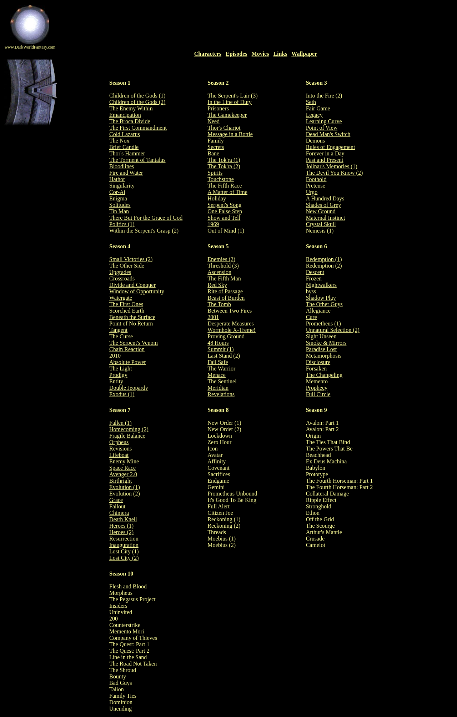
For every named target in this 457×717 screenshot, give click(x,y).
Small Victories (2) (130, 259)
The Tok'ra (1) (223, 160)
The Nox (119, 141)
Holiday (216, 198)
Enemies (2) (221, 259)
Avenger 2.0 (123, 474)
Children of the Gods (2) (137, 102)
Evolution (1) (124, 487)
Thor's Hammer (127, 153)
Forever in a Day (325, 153)
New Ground (321, 211)
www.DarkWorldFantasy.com (30, 47)
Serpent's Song (224, 205)
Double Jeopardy (128, 388)
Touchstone (220, 179)
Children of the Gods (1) (137, 96)
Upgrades (120, 272)
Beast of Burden (226, 298)
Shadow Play (321, 298)
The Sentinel (221, 381)
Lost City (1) (124, 551)
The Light (120, 368)
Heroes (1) (121, 526)
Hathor (117, 179)
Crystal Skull (321, 224)
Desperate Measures (230, 323)
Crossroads (122, 278)
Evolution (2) (124, 494)
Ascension (219, 272)
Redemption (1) (324, 259)
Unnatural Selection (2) (333, 330)
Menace (216, 375)
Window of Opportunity (136, 291)
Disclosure (318, 362)
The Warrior (221, 368)
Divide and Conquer (132, 285)
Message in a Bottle (230, 134)
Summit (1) (220, 349)
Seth (311, 102)
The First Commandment (138, 128)
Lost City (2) (124, 558)
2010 (115, 356)
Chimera (119, 513)
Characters (207, 54)
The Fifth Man (224, 278)
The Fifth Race (224, 186)
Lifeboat (119, 455)
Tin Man (119, 211)
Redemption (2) (324, 266)
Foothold (316, 179)
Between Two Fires (229, 311)
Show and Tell (223, 218)
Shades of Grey (323, 205)
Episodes (236, 54)
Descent (315, 272)
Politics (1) (122, 224)
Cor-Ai (117, 192)
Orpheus (119, 442)
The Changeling (324, 375)
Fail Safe (217, 362)
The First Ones (126, 304)
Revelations (221, 394)
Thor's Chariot (223, 128)
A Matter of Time (227, 192)
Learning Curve (324, 121)
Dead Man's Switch (328, 134)
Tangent (118, 330)
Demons (315, 141)
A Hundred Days (325, 198)
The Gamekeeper (227, 115)
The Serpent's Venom (133, 343)
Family (215, 141)
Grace (116, 500)
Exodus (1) (122, 394)
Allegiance (318, 311)
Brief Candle (124, 147)
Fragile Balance (127, 436)
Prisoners (218, 108)
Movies (260, 54)
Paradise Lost (321, 349)
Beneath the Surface (132, 317)
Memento (317, 381)
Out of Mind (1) (225, 231)
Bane (213, 153)
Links (280, 54)
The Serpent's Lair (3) (232, 96)
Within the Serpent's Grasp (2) (144, 231)
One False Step (224, 211)
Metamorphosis (324, 356)
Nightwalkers (321, 285)
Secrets (215, 147)
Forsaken (316, 368)
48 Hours (217, 343)
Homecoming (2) (129, 429)
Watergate (120, 298)
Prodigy (118, 375)
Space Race (122, 468)
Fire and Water (126, 173)
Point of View (322, 128)
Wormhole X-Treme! (231, 330)
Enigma (118, 198)
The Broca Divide (129, 121)
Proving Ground (226, 336)
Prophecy (316, 388)
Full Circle (318, 394)
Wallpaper (304, 54)
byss (311, 291)
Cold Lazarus (124, 134)
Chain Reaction (127, 349)
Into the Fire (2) (324, 96)
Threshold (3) (223, 266)
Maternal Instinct (325, 218)
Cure (311, 317)
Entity (116, 381)
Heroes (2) (121, 532)
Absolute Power (127, 362)
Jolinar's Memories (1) (331, 166)
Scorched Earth (126, 311)
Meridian (217, 388)
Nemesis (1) (320, 231)
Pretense (315, 186)
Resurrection (124, 539)
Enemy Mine (124, 461)
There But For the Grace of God (145, 218)
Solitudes (120, 205)
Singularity (122, 186)
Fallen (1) (120, 423)
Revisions (120, 448)
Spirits (214, 173)
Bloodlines (121, 166)
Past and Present (324, 160)
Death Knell (123, 519)
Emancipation (125, 115)
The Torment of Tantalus (137, 160)
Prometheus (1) (323, 323)
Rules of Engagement (330, 147)
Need (213, 121)
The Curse (121, 336)
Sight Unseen (321, 336)
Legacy (314, 115)
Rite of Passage (225, 291)
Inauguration (124, 545)
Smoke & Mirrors (326, 343)
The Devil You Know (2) (334, 173)
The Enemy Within (131, 108)
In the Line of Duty (229, 102)
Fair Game (318, 108)
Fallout (117, 506)
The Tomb (219, 304)
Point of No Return (131, 323)
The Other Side (126, 266)
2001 (213, 317)
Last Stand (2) (223, 356)
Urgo (312, 192)
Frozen (314, 278)
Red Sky (217, 285)
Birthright (120, 481)
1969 (213, 224)
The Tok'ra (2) (223, 166)
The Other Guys (324, 304)
